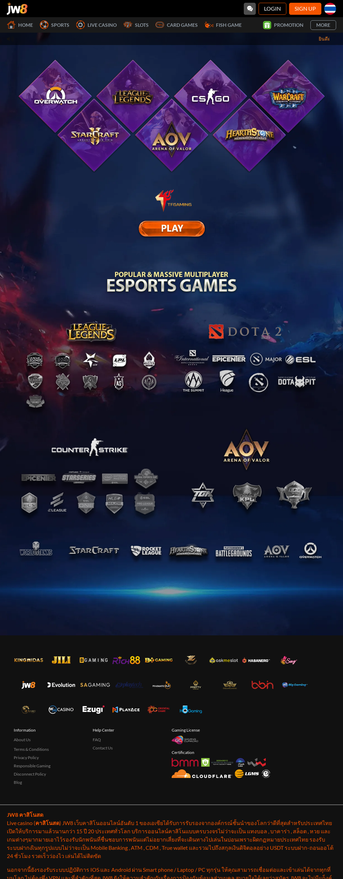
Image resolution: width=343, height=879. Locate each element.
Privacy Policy (26, 788)
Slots (136, 25)
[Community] (250, 9)
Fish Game (223, 25)
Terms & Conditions (31, 780)
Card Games (177, 25)
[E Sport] (171, 228)
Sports (54, 25)
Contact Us (103, 779)
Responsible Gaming (32, 797)
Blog (18, 813)
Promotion (283, 25)
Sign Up (305, 8)
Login (272, 8)
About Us (22, 771)
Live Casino (96, 25)
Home (20, 25)
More (323, 25)
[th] (330, 9)
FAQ (97, 771)
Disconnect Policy (30, 805)
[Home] (17, 8)
